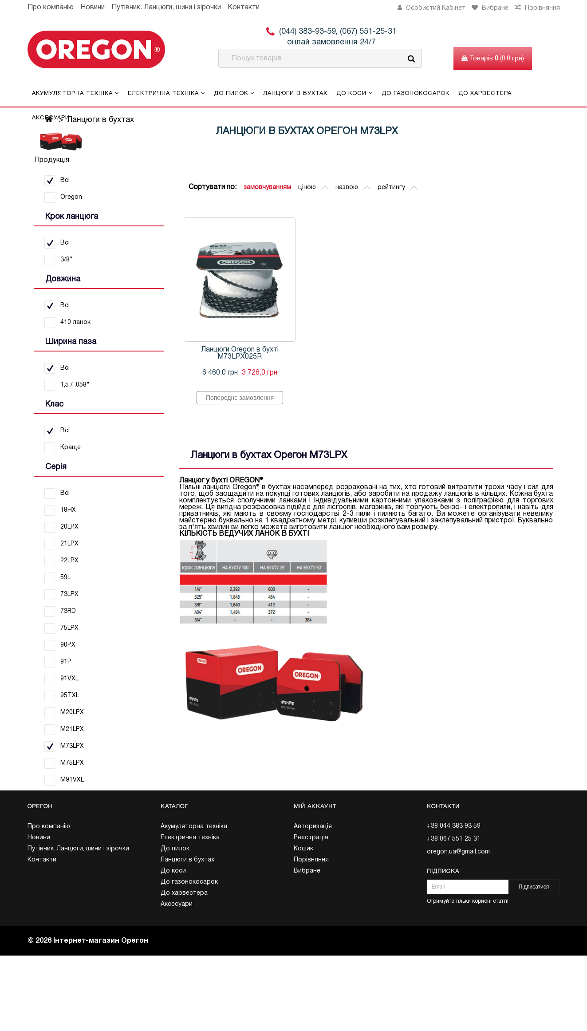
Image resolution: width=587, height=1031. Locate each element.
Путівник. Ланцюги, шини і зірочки (166, 7)
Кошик (303, 849)
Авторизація (313, 827)
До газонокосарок (415, 93)
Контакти (244, 7)
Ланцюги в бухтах (295, 93)
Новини (92, 7)
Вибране (307, 871)
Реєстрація (311, 838)
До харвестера (485, 93)
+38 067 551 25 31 (454, 839)
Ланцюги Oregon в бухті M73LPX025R (240, 353)
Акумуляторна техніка (75, 93)
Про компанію (51, 7)
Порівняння (311, 860)
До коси (354, 93)
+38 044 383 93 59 (454, 826)
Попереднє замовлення (240, 397)
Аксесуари (51, 118)
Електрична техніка (166, 93)
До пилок (234, 93)
